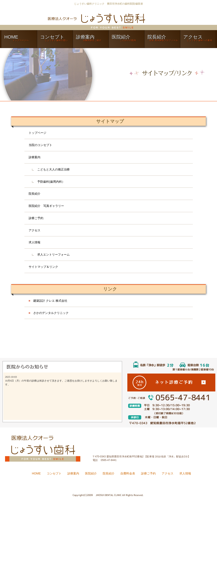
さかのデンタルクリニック (49, 313)
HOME (36, 473)
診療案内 (34, 157)
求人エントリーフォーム (53, 254)
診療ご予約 (36, 218)
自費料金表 (127, 473)
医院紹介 (91, 473)
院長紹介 (34, 193)
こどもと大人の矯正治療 (53, 169)
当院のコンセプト (40, 145)
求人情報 (34, 242)
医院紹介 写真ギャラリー (46, 206)
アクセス (34, 230)
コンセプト (54, 473)
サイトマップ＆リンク (43, 266)
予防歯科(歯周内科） (51, 181)
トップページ (37, 132)
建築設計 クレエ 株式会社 (48, 300)
